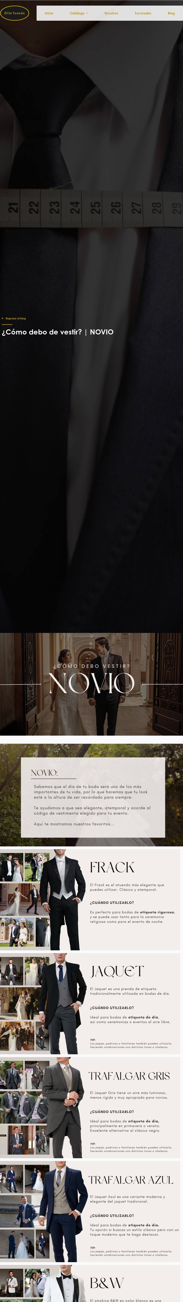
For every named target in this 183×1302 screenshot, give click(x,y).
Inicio (49, 13)
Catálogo (79, 13)
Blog (171, 13)
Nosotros (111, 13)
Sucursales (143, 13)
